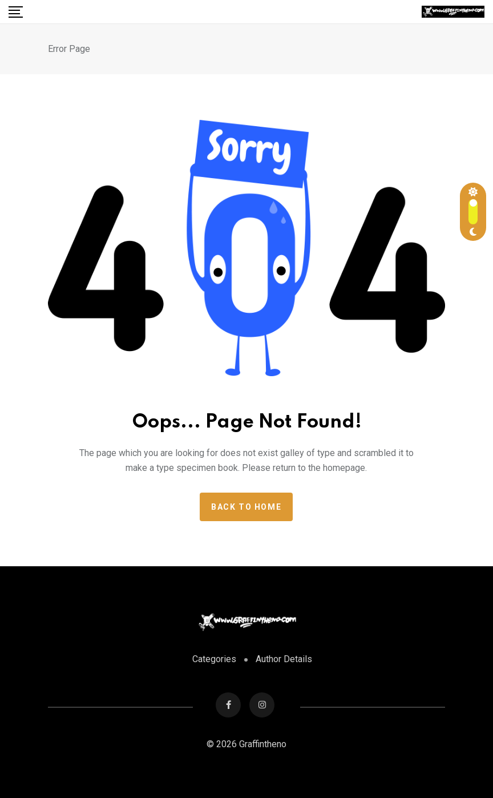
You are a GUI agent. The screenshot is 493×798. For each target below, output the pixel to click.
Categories (214, 659)
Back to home (246, 506)
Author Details (284, 659)
